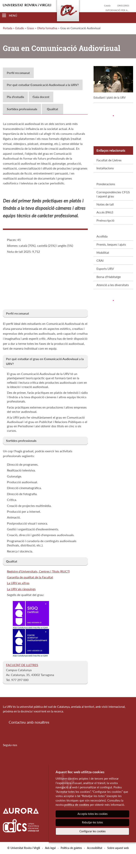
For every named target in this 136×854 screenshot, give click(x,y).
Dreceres (123, 5)
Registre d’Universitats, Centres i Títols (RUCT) (38, 571)
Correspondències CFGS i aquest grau (113, 194)
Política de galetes (71, 848)
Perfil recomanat (18, 73)
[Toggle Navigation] (9, 15)
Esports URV (105, 268)
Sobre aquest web (118, 848)
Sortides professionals (22, 109)
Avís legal (50, 848)
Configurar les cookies (92, 831)
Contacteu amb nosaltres (29, 722)
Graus (30, 28)
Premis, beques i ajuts (111, 244)
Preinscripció (105, 220)
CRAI (99, 260)
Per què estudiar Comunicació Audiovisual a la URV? (43, 85)
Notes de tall (105, 204)
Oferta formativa (47, 28)
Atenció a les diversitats (112, 285)
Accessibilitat (94, 848)
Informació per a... (117, 10)
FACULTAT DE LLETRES (22, 665)
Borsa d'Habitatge (108, 277)
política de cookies (76, 804)
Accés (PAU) (104, 212)
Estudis (19, 28)
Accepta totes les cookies (92, 813)
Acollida (102, 236)
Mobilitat (102, 252)
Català (107, 5)
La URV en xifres (18, 583)
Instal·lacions (105, 168)
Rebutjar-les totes (92, 822)
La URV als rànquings (21, 589)
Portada (7, 28)
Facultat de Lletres (108, 160)
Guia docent (41, 97)
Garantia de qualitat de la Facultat (30, 577)
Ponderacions (105, 184)
